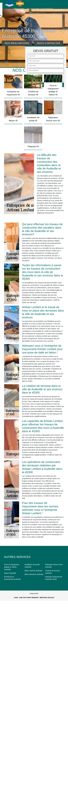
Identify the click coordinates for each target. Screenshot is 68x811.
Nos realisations (17, 43)
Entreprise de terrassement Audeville (12, 578)
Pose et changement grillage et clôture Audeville (11, 567)
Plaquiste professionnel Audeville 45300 (53, 578)
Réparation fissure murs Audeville (53, 566)
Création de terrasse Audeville (52, 572)
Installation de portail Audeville (32, 566)
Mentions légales (47, 597)
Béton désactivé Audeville (34, 574)
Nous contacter (48, 43)
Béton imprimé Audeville (33, 571)
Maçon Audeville (10, 573)
